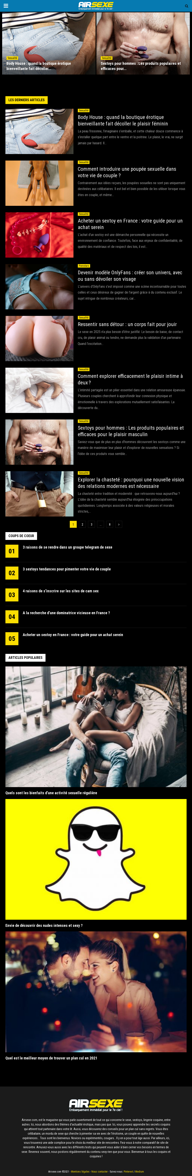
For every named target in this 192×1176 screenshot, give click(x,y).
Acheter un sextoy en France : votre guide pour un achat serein (73, 634)
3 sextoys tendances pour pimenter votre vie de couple (67, 569)
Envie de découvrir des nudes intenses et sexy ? (44, 925)
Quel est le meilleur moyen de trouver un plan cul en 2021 (51, 1058)
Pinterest (128, 1171)
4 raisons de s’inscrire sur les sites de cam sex (61, 591)
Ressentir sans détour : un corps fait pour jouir (127, 324)
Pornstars (84, 265)
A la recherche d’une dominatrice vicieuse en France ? (66, 613)
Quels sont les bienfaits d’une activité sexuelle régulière (51, 793)
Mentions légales (80, 1171)
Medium (139, 1171)
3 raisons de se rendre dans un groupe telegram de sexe (67, 547)
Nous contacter (99, 1171)
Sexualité (12, 58)
